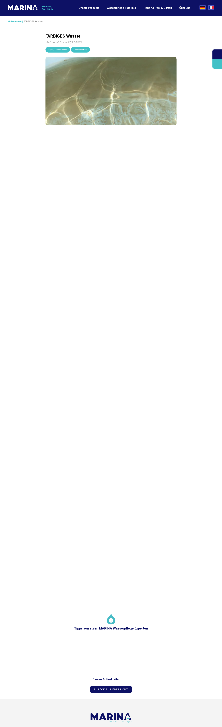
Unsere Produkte (89, 8)
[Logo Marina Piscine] (111, 718)
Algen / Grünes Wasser (57, 49)
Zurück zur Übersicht (111, 689)
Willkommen (15, 21)
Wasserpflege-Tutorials (121, 8)
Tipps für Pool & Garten (157, 8)
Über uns (184, 8)
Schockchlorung (80, 49)
